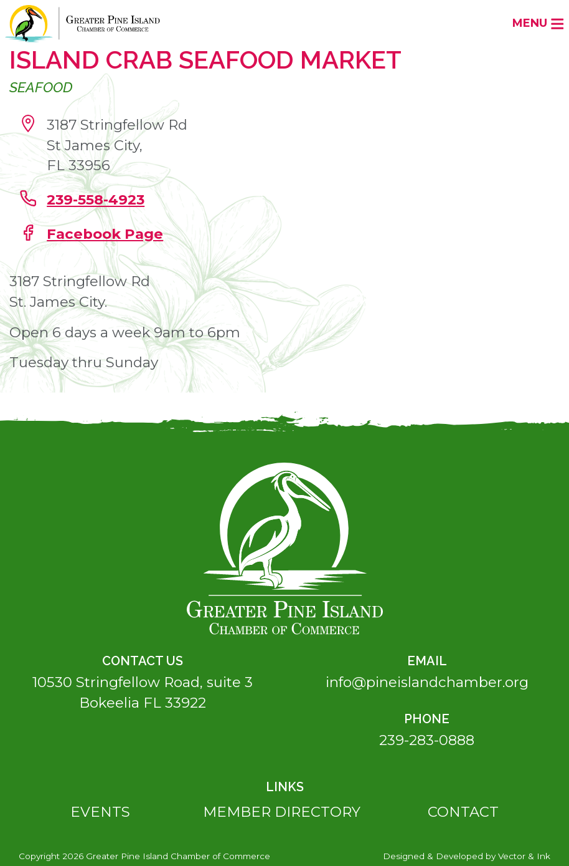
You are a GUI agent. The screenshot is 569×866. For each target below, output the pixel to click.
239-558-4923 (95, 199)
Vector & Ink (524, 856)
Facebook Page (105, 234)
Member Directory (281, 811)
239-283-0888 (426, 740)
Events (100, 811)
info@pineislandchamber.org (427, 682)
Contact (463, 811)
